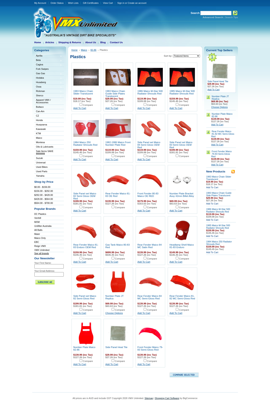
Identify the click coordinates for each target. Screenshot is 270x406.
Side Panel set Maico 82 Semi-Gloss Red (84, 297)
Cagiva (48, 64)
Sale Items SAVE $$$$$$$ (45, 152)
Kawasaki (48, 129)
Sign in (120, 3)
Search (195, 13)
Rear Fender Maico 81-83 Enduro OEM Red (86, 246)
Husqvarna (48, 124)
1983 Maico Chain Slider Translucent (83, 92)
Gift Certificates (91, 3)
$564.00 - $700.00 (43, 203)
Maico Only (40, 238)
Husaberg (48, 82)
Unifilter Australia (43, 226)
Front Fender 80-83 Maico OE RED (148, 194)
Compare (88, 105)
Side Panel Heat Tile (116, 347)
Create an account (137, 3)
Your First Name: (42, 263)
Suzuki (48, 158)
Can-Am (48, 111)
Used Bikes (42, 167)
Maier (37, 234)
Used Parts (41, 171)
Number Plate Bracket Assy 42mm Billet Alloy (182, 194)
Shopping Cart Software (167, 398)
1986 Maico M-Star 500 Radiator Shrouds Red (150, 92)
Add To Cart (79, 108)
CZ (48, 116)
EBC (36, 242)
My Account (40, 3)
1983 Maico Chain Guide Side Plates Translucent (115, 93)
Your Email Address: (44, 271)
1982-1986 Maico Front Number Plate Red (118, 143)
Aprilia (48, 56)
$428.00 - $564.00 (43, 199)
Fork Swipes (42, 69)
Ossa (48, 87)
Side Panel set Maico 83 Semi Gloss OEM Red (181, 145)
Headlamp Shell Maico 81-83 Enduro (182, 246)
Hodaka (48, 78)
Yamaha (48, 176)
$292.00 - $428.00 (43, 195)
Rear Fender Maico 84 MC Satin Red (150, 246)
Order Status (57, 3)
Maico (48, 138)
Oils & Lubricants (44, 146)
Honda (48, 120)
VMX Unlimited (42, 250)
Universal (48, 162)
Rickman (48, 91)
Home (75, 50)
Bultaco (48, 107)
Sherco (48, 95)
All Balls (38, 230)
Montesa (48, 142)
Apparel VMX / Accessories (48, 101)
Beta (48, 60)
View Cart (108, 3)
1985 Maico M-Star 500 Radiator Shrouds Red (182, 92)
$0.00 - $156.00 (42, 187)
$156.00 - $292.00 (43, 191)
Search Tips (231, 17)
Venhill (37, 218)
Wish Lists (73, 3)
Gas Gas (48, 73)
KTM (48, 133)
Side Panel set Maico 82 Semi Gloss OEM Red (84, 196)
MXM (37, 222)
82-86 (93, 50)
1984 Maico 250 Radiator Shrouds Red (85, 143)
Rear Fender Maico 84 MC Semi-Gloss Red (150, 297)
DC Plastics (40, 214)
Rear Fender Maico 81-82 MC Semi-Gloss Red (182, 297)
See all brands (41, 253)
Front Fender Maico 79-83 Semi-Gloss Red (150, 348)
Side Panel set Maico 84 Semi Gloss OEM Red (149, 145)
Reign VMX (40, 246)
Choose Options (114, 313)
